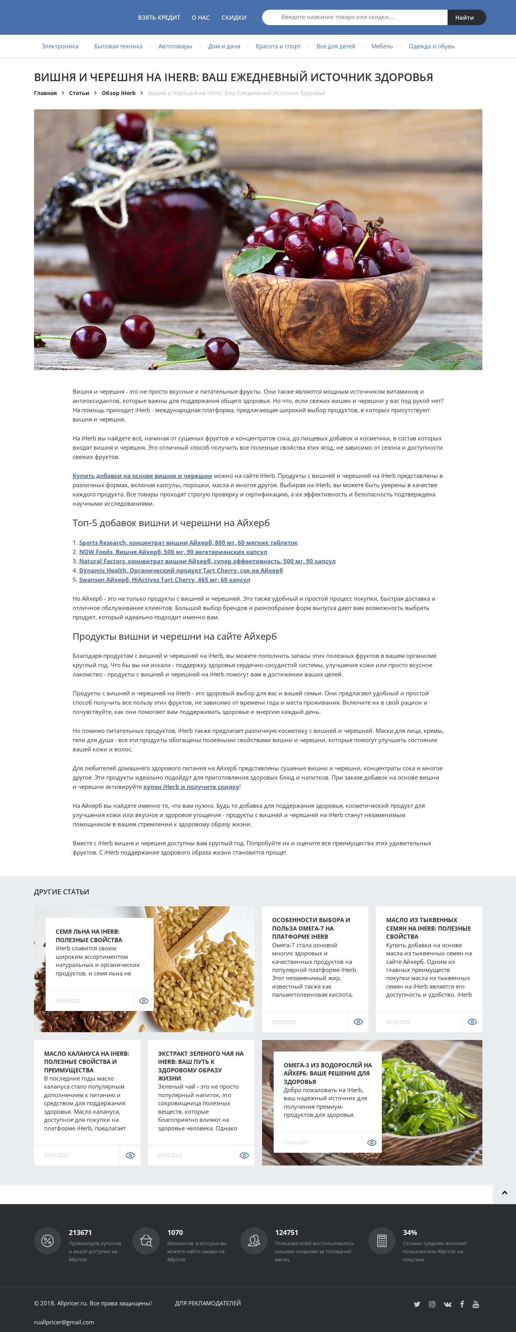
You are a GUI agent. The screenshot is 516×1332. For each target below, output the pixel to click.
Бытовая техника (118, 46)
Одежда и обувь (432, 46)
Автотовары (175, 46)
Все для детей (336, 46)
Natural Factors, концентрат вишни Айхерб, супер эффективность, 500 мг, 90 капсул (207, 561)
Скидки (234, 17)
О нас (201, 17)
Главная (45, 93)
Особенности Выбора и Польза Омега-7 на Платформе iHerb (311, 928)
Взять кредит (159, 17)
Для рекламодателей (208, 1303)
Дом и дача (224, 46)
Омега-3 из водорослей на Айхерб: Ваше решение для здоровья (328, 1073)
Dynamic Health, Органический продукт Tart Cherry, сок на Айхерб (181, 570)
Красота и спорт (278, 46)
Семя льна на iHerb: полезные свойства (89, 935)
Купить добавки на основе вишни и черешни (142, 475)
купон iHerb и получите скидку (191, 786)
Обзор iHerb (119, 93)
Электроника (60, 46)
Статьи (79, 93)
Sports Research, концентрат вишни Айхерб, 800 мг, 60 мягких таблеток (188, 542)
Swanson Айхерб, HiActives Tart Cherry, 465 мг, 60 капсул (164, 579)
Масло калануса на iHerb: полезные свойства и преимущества (86, 1062)
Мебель (382, 46)
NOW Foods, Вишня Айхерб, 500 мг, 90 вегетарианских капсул (173, 552)
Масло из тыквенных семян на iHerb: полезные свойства (428, 928)
